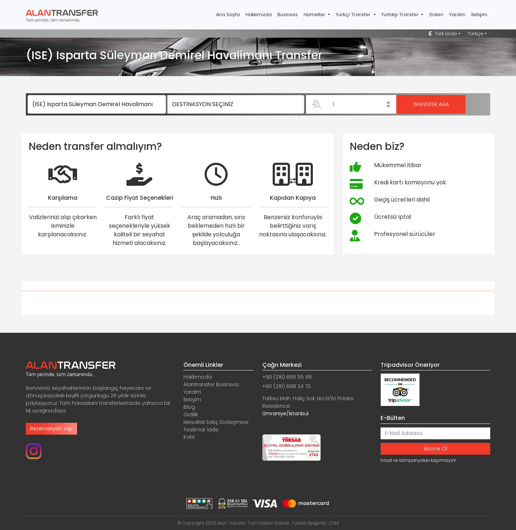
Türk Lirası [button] (443, 33)
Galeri (436, 14)
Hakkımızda (258, 14)
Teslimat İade (201, 429)
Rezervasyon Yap (51, 428)
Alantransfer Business (211, 384)
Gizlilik (190, 414)
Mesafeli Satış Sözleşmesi (215, 422)
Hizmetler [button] (315, 14)
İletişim (479, 14)
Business (287, 14)
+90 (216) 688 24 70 (286, 386)
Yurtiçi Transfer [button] (354, 14)
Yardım (457, 14)
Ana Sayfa (228, 14)
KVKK (189, 437)
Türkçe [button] (475, 33)
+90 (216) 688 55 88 (287, 376)
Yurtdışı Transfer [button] (400, 14)
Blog (189, 407)
